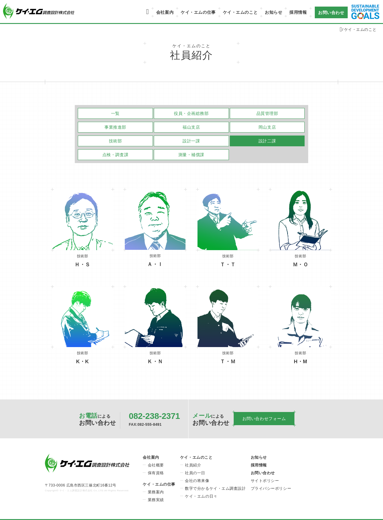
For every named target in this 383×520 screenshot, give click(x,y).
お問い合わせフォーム (264, 418)
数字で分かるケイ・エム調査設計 (215, 488)
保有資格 (156, 473)
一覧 (115, 113)
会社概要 (156, 465)
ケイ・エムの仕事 (198, 12)
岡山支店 (267, 127)
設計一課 (191, 141)
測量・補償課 (191, 154)
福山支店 (191, 127)
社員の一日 (195, 473)
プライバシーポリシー (271, 488)
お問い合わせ (331, 12)
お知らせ (273, 12)
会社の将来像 (197, 480)
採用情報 (298, 12)
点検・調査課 (115, 154)
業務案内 (156, 492)
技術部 (115, 141)
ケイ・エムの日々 (201, 496)
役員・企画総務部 (191, 113)
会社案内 (165, 12)
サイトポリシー (265, 480)
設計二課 (267, 141)
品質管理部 (267, 113)
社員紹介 (193, 465)
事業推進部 (115, 127)
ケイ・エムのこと (240, 12)
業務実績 (156, 500)
